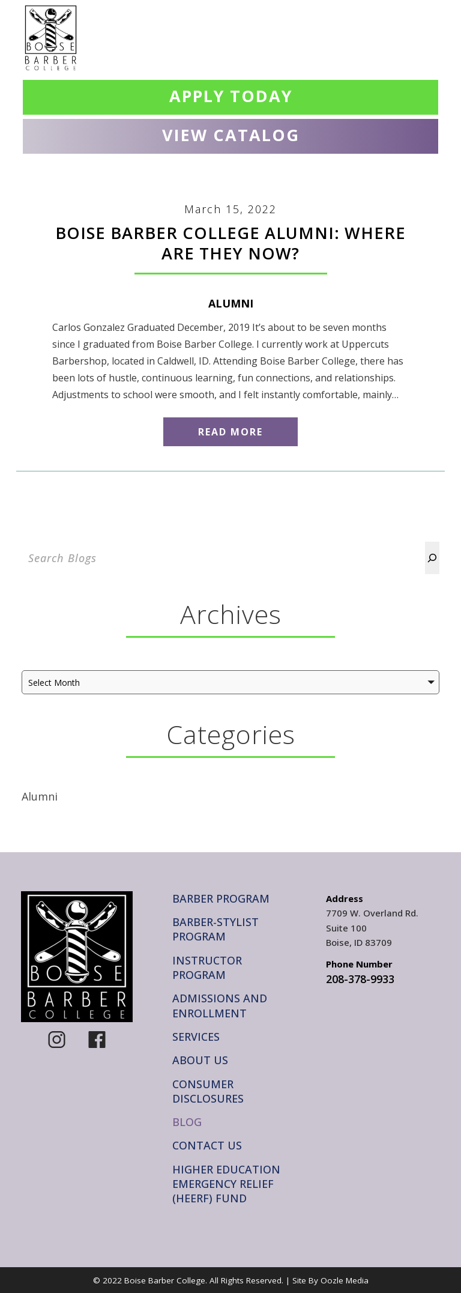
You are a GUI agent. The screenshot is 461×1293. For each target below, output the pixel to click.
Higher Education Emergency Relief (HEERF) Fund (226, 1184)
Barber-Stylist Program (215, 929)
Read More (230, 431)
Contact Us (207, 1145)
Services (196, 1036)
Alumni (230, 303)
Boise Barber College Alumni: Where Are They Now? (230, 243)
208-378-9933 (360, 979)
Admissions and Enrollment (219, 1005)
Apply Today (230, 96)
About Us (200, 1060)
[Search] (432, 558)
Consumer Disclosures (208, 1091)
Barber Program (221, 898)
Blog (187, 1122)
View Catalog (231, 135)
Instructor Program (207, 967)
